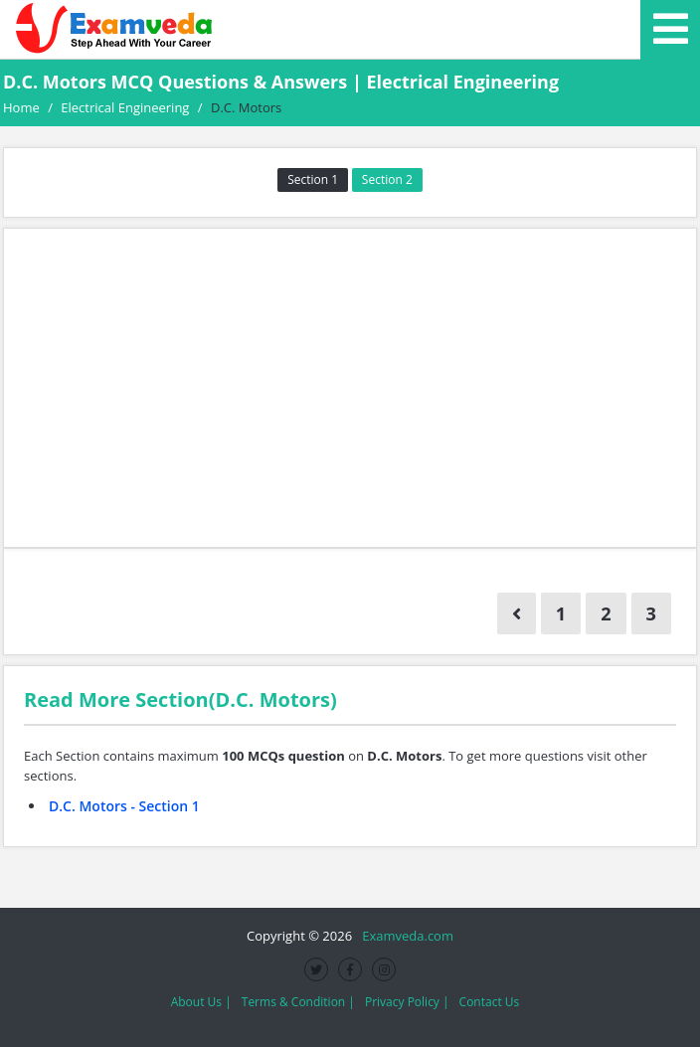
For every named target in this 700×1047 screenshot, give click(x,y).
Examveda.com (404, 936)
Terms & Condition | (298, 1001)
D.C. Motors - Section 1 (124, 805)
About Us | (201, 1001)
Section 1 (312, 179)
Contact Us (489, 1001)
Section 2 (387, 179)
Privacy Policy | (407, 1001)
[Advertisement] (350, 388)
